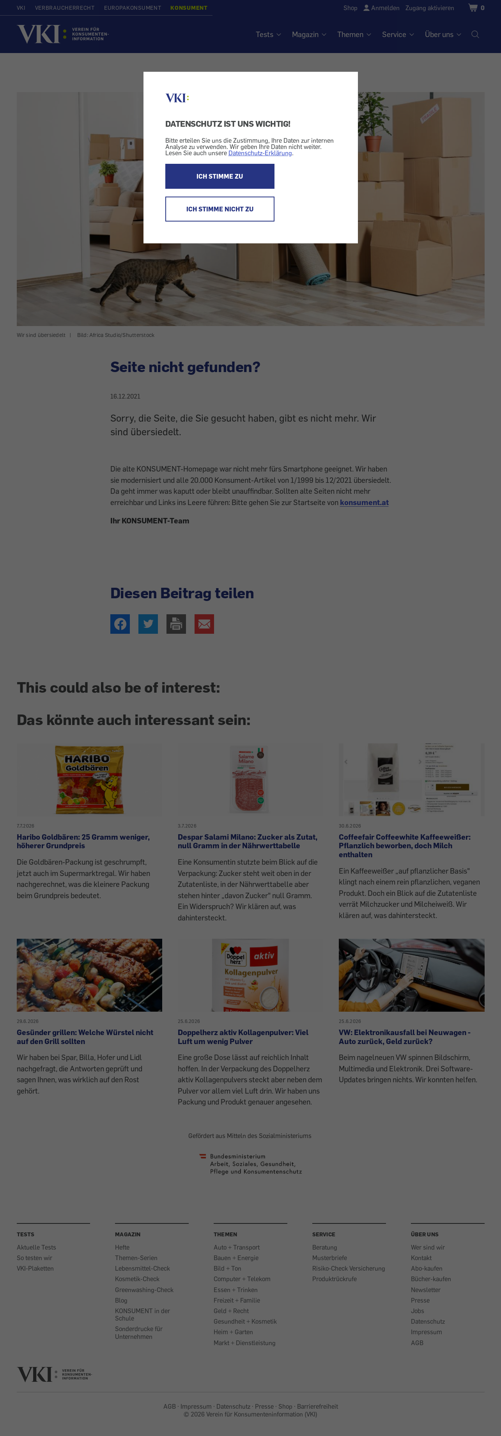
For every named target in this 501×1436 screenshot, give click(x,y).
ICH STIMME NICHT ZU (219, 209)
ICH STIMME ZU (220, 176)
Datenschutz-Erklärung (260, 153)
